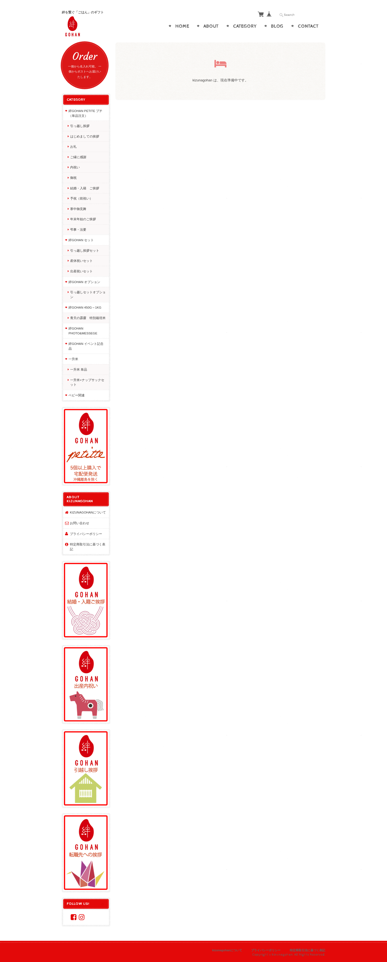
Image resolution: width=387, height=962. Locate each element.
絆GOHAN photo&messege (83, 331)
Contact (308, 26)
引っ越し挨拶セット (84, 250)
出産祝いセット (81, 271)
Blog (277, 26)
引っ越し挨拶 (79, 126)
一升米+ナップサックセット (87, 382)
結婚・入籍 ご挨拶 (84, 188)
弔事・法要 (78, 229)
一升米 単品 (78, 369)
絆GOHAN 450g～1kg (85, 307)
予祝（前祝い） (81, 198)
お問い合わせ (79, 523)
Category (245, 26)
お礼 (73, 146)
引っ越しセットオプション (88, 294)
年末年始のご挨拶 (83, 219)
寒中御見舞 (78, 209)
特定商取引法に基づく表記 (87, 547)
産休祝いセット (81, 260)
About (210, 26)
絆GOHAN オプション (84, 282)
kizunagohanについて (88, 512)
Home (182, 26)
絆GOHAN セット (81, 240)
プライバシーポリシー (86, 534)
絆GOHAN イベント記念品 (86, 346)
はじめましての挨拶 (84, 136)
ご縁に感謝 (78, 157)
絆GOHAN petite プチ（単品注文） (85, 113)
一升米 (73, 359)
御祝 (73, 177)
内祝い (75, 167)
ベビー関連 (77, 395)
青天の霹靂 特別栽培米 (88, 318)
